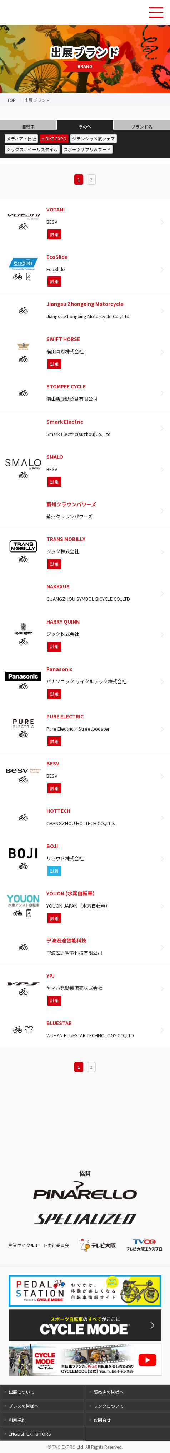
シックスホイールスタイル (32, 149)
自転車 (28, 127)
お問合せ (102, 1420)
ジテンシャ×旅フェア (93, 138)
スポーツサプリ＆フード (87, 149)
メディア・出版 (21, 138)
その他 (85, 127)
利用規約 (17, 1420)
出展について (21, 1392)
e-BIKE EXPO (54, 138)
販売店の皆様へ (109, 1392)
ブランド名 (141, 127)
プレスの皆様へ (24, 1406)
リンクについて (109, 1406)
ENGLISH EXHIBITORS (30, 1434)
